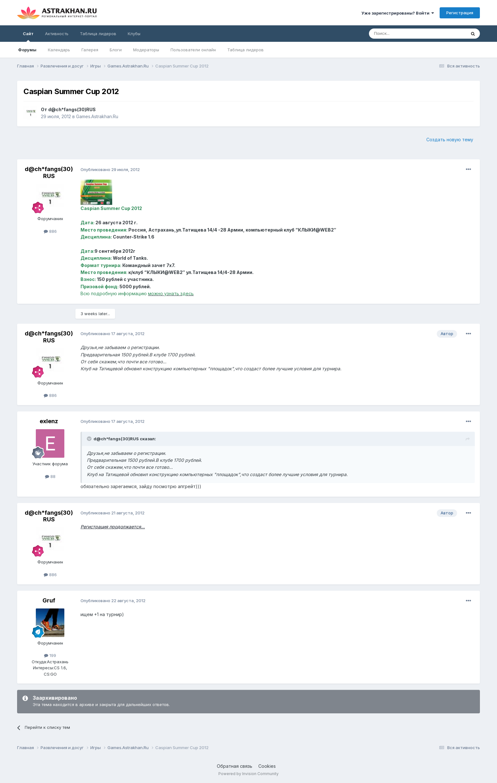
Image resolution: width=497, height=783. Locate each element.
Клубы (134, 33)
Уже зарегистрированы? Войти (397, 13)
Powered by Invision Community (248, 773)
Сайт (28, 36)
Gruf (48, 600)
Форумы (27, 49)
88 (50, 476)
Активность (56, 33)
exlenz (49, 421)
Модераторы (146, 49)
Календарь (59, 49)
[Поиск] (403, 34)
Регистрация (459, 12)
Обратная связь (234, 766)
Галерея (89, 49)
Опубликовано (110, 169)
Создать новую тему (449, 139)
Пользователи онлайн (193, 49)
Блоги (116, 49)
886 (50, 231)
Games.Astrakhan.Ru (97, 116)
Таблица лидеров (245, 49)
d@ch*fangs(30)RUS (72, 109)
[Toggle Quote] (90, 438)
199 (50, 655)
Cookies (267, 766)
